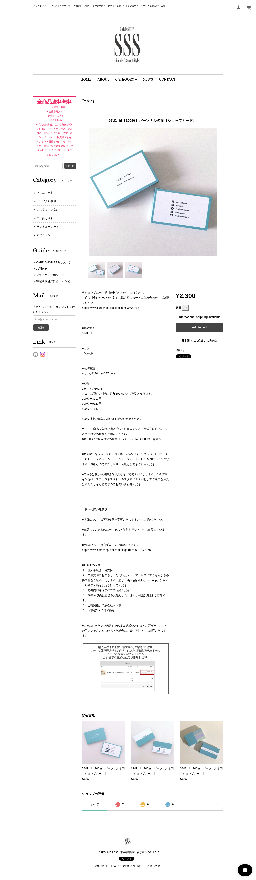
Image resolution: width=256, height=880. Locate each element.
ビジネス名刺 (45, 192)
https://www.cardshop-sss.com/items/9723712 (110, 307)
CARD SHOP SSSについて (53, 262)
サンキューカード (48, 226)
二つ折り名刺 (45, 218)
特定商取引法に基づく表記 (53, 281)
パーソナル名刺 (46, 201)
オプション (44, 235)
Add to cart (199, 327)
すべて (94, 804)
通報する (180, 350)
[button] (126, 80)
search (70, 165)
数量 (178, 307)
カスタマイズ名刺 (48, 209)
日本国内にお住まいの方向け (199, 340)
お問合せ (41, 268)
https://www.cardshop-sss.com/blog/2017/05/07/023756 (116, 550)
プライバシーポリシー (50, 274)
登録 (41, 327)
